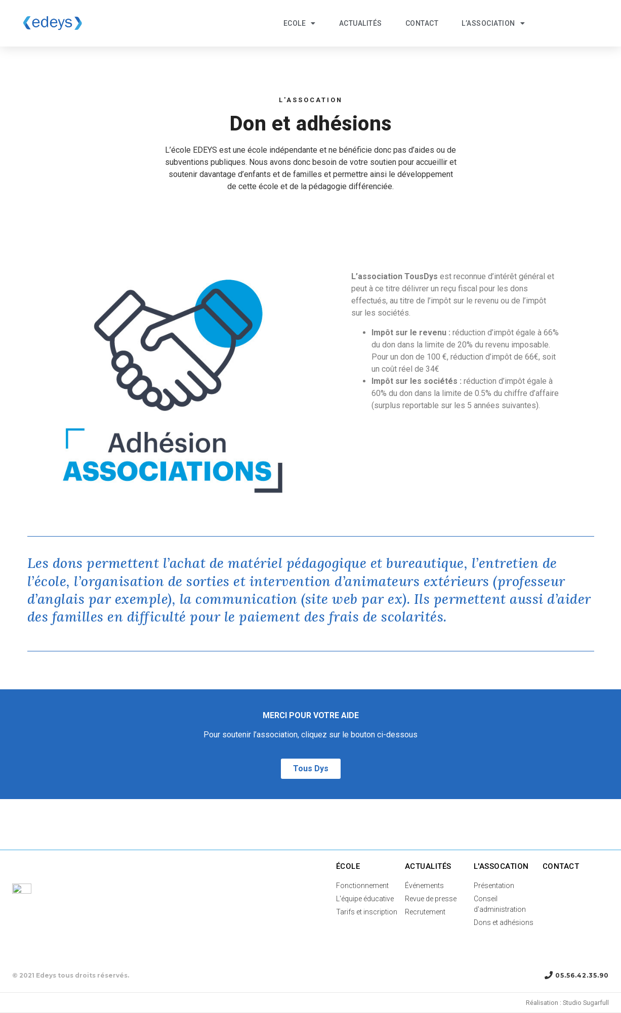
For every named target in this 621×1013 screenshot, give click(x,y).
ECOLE (299, 23)
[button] (311, 769)
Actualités (360, 23)
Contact (422, 23)
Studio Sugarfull (586, 1002)
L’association (493, 23)
